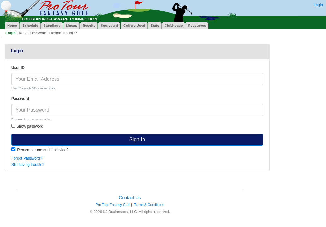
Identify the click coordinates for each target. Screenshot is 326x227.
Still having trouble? (27, 164)
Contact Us (130, 197)
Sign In (137, 139)
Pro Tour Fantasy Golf (112, 205)
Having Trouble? (63, 33)
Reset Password (32, 33)
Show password (27, 126)
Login (318, 5)
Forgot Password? (26, 158)
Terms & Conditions (149, 205)
